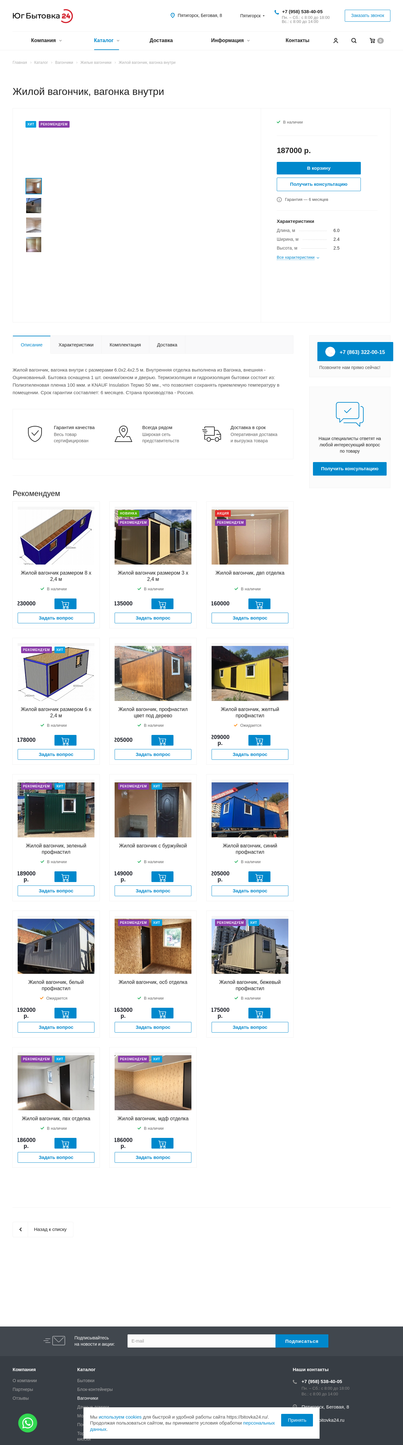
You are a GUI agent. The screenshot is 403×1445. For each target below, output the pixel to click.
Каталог (106, 41)
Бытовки (85, 1380)
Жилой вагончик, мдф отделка (153, 1118)
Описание (32, 344)
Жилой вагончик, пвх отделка (56, 1118)
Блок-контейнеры (95, 1389)
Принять (297, 1420)
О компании (25, 1380)
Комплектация (125, 344)
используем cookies (120, 1417)
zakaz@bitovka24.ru (323, 1420)
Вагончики (87, 1398)
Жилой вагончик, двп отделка (250, 573)
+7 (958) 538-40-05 (302, 11)
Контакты (297, 40)
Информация (230, 41)
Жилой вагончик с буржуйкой (153, 845)
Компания (46, 41)
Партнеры (23, 1389)
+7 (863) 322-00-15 (355, 351)
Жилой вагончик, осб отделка (153, 982)
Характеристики (76, 344)
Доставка (161, 40)
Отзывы (21, 1398)
